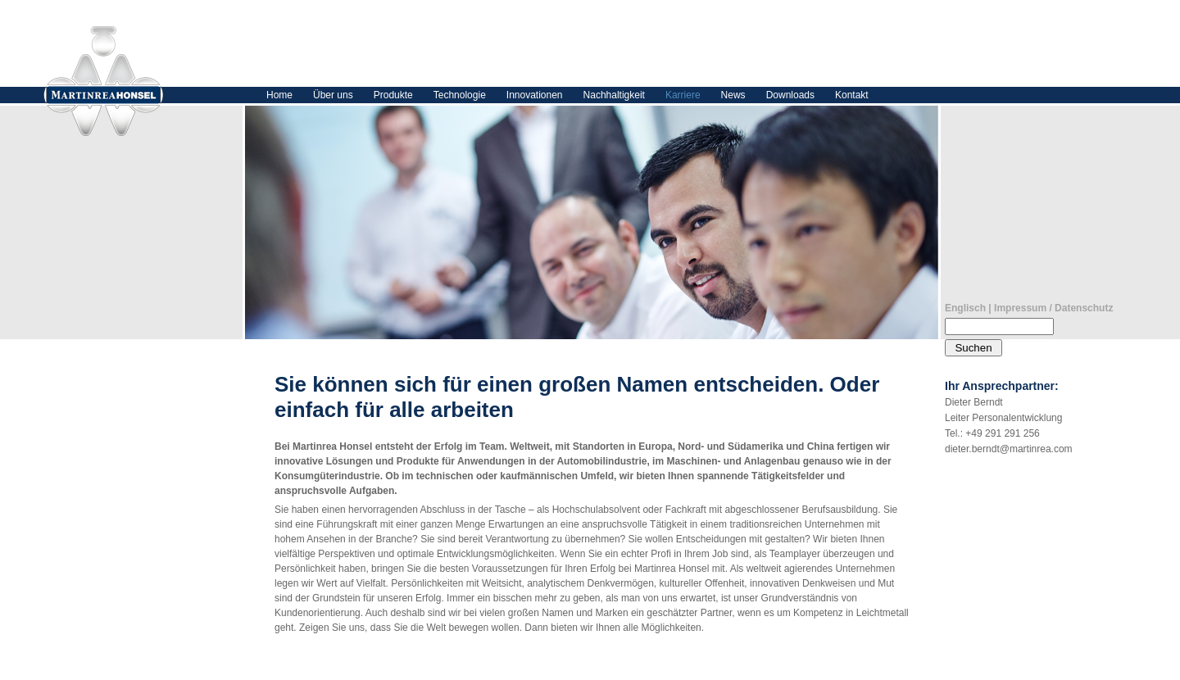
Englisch (965, 308)
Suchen (973, 348)
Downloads (790, 95)
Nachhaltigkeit (614, 95)
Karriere (683, 95)
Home (279, 95)
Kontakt (852, 95)
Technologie (459, 95)
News (733, 95)
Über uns (333, 95)
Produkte (393, 95)
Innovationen (534, 95)
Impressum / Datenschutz (1053, 308)
